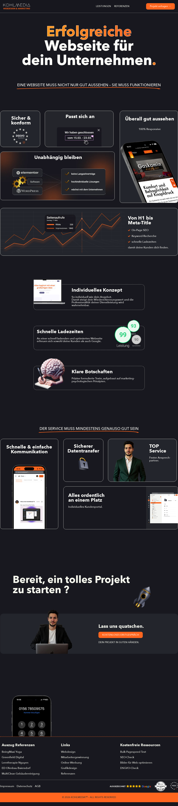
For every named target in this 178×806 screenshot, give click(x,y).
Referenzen (121, 6)
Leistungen (103, 6)
